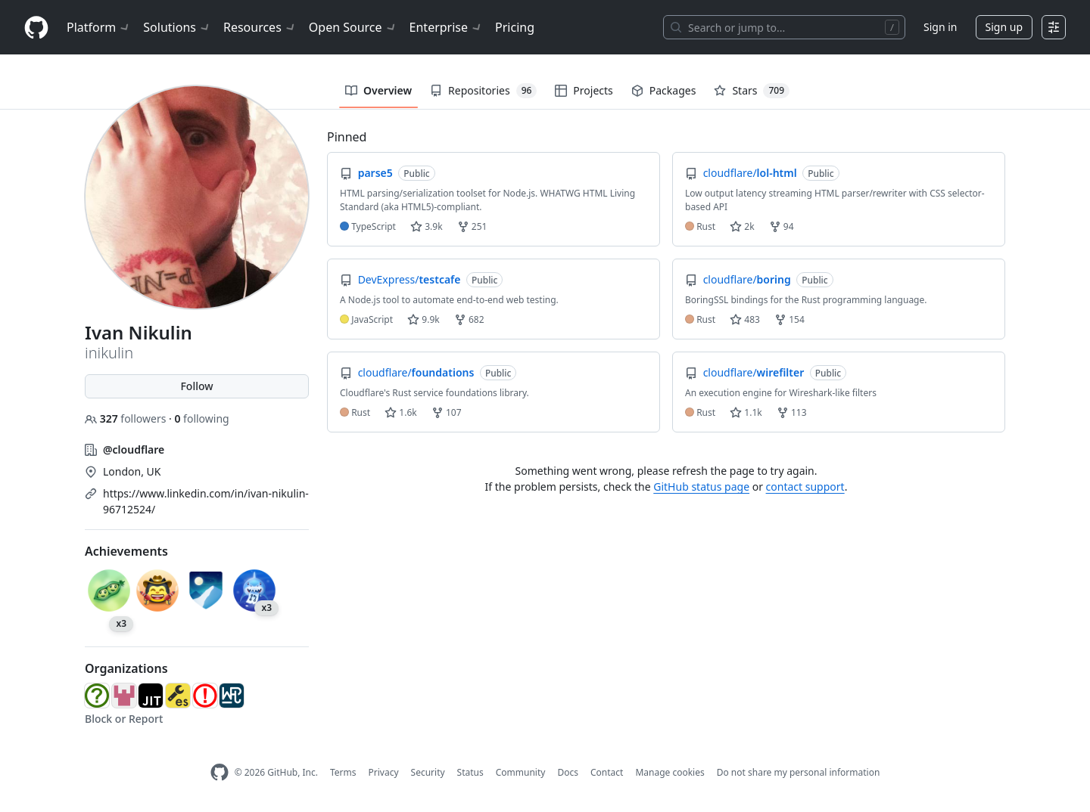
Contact (606, 772)
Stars (751, 90)
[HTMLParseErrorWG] (205, 695)
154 (789, 319)
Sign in (940, 27)
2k (742, 226)
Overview (378, 90)
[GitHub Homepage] (219, 772)
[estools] (178, 695)
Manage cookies (669, 772)
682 (469, 319)
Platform (99, 27)
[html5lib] (124, 695)
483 (745, 319)
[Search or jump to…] (784, 27)
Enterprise (446, 27)
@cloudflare (133, 449)
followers (127, 418)
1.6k (400, 412)
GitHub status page (701, 486)
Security (428, 772)
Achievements (126, 551)
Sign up (1004, 27)
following (201, 418)
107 (446, 412)
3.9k (426, 226)
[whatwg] (97, 695)
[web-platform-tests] (232, 695)
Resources (260, 27)
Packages (663, 90)
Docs (567, 772)
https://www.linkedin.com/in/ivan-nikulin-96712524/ (206, 501)
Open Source (353, 27)
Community (521, 772)
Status (470, 772)
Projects (583, 90)
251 (472, 226)
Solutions (177, 27)
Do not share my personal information (798, 772)
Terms (343, 772)
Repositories (483, 90)
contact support (805, 486)
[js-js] (151, 695)
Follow (196, 386)
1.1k (745, 412)
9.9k (423, 319)
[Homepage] (36, 27)
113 (792, 412)
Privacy (384, 772)
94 (781, 226)
